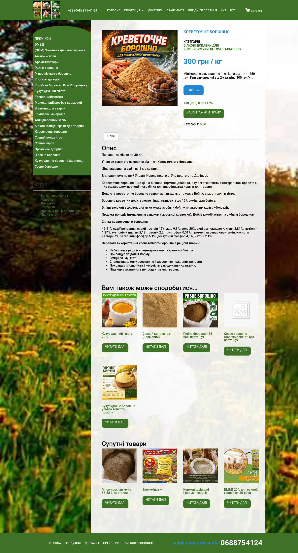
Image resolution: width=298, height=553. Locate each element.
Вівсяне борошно (47, 155)
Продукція (132, 10)
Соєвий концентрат (49, 137)
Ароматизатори (46, 62)
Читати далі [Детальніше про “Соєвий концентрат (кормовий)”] (156, 347)
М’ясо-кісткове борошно (53, 73)
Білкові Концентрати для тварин (59, 126)
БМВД (39, 44)
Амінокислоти (45, 56)
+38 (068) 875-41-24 (82, 10)
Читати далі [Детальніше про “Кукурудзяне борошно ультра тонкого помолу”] (115, 422)
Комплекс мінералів (50, 114)
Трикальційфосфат (49, 97)
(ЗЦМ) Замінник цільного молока (60, 50)
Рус (233, 10)
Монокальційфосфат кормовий (58, 103)
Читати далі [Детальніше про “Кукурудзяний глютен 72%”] (115, 347)
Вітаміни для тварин (50, 108)
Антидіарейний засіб (50, 120)
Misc (203, 124)
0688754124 (241, 543)
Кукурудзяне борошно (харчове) (59, 161)
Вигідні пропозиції (202, 10)
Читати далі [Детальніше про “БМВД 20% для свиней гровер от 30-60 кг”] (237, 503)
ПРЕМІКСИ (43, 39)
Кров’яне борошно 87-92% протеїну (61, 85)
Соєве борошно (46, 166)
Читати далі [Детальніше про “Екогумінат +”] (156, 499)
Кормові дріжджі (47, 79)
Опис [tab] (111, 136)
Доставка (155, 10)
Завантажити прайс (204, 112)
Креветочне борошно (51, 132)
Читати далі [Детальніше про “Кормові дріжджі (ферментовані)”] (196, 503)
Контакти (48, 207)
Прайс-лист (175, 10)
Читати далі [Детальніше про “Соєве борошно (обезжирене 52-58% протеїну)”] (237, 350)
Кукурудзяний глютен (51, 91)
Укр (223, 10)
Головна (113, 10)
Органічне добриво (49, 149)
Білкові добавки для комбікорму (201, 47)
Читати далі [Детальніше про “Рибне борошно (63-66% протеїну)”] (196, 347)
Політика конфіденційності (61, 211)
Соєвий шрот (44, 143)
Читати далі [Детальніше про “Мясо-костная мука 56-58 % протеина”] (115, 503)
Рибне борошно (46, 68)
